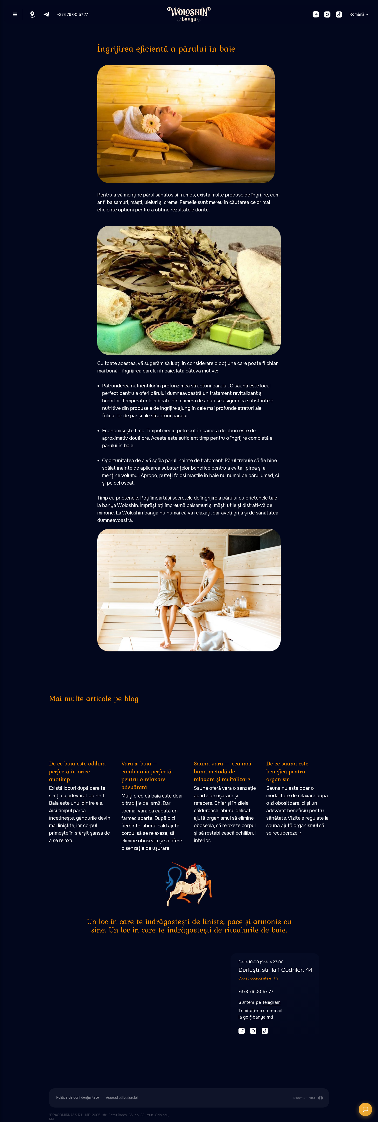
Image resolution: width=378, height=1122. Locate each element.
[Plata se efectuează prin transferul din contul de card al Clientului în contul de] (308, 1098)
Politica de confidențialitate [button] (77, 1097)
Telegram (271, 1002)
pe (259, 1002)
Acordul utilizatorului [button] (122, 1097)
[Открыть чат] (365, 1109)
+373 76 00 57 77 (72, 14)
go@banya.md (258, 1017)
